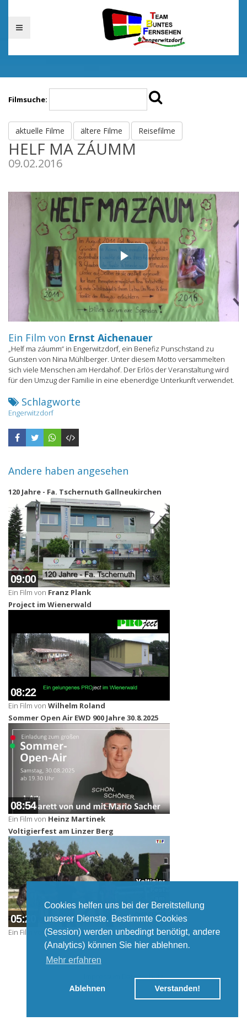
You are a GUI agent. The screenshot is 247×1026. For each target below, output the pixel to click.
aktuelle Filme (40, 130)
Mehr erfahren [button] (73, 960)
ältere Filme (101, 130)
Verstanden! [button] (177, 988)
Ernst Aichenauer (110, 337)
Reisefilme (156, 130)
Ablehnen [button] (87, 988)
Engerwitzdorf (30, 413)
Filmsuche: (27, 99)
